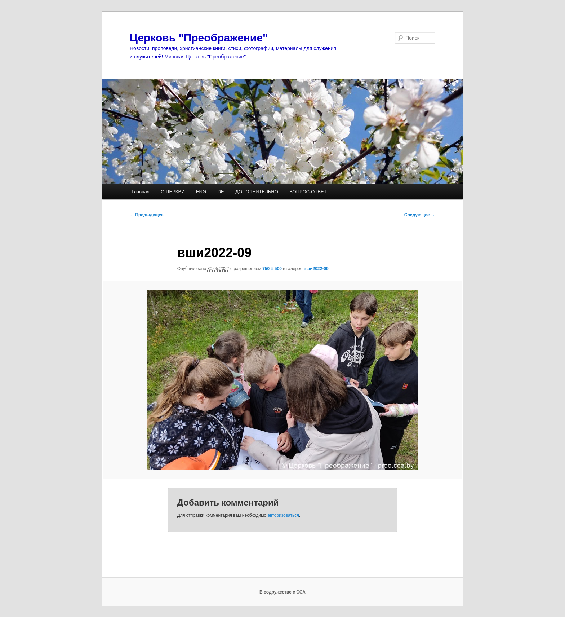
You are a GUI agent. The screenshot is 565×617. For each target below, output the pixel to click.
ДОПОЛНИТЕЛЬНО (256, 191)
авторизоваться (283, 515)
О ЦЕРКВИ (172, 191)
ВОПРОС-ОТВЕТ (307, 191)
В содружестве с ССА (282, 592)
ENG (201, 191)
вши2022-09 (316, 268)
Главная (140, 191)
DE (221, 191)
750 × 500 (272, 268)
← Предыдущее (147, 214)
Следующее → (419, 214)
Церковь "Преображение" (199, 38)
